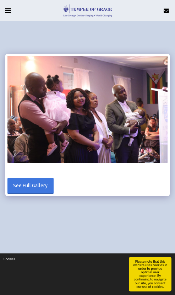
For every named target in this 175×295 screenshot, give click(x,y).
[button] (8, 10)
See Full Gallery (30, 185)
